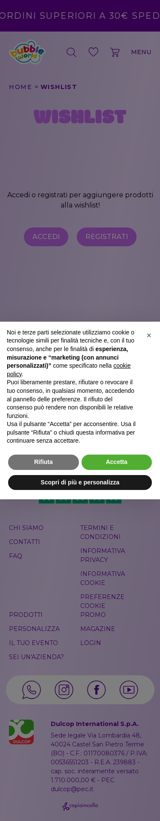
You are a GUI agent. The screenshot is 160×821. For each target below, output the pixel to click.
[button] (149, 335)
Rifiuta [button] (43, 461)
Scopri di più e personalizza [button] (80, 482)
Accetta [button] (117, 461)
